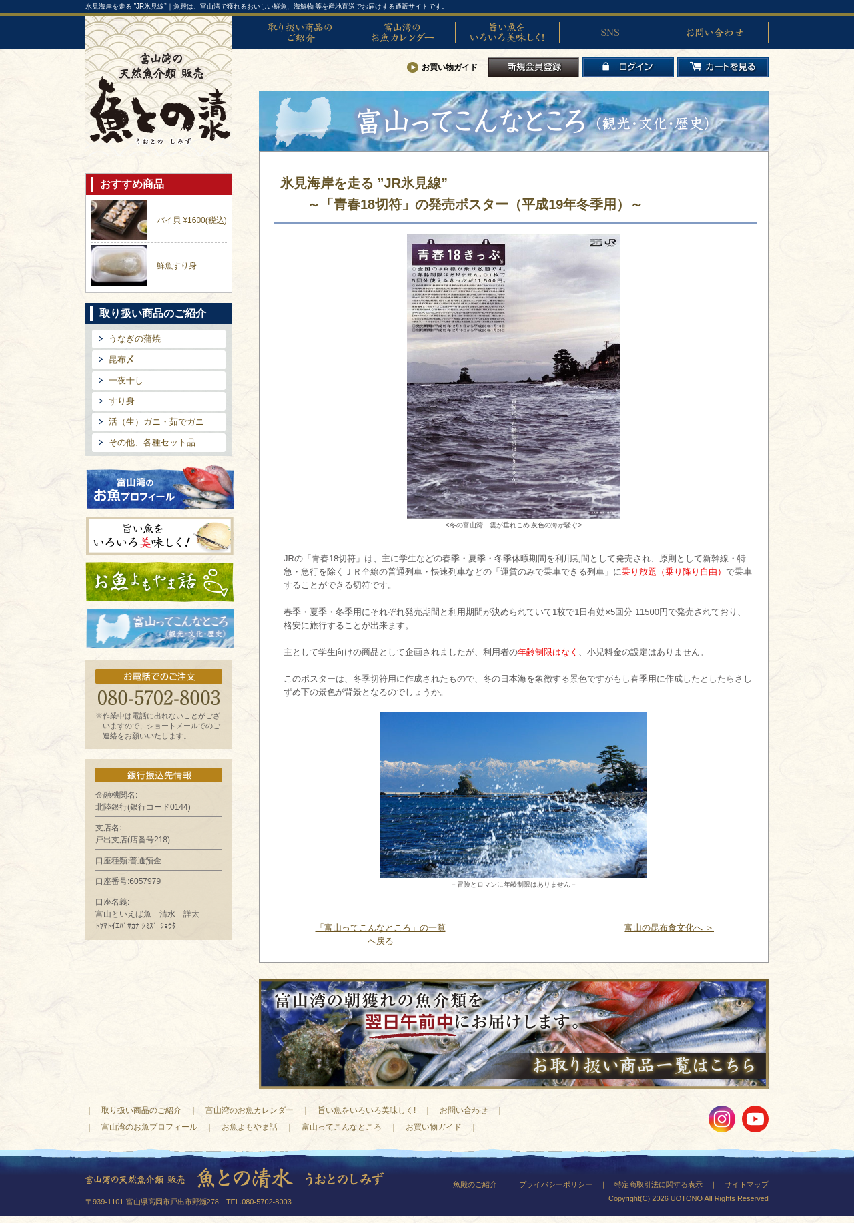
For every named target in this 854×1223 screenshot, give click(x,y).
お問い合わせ (715, 32)
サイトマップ (747, 1184)
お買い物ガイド (450, 67)
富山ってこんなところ (342, 1127)
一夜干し (126, 380)
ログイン (628, 67)
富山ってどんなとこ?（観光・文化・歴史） (160, 629)
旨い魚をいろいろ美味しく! (507, 32)
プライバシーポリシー (555, 1184)
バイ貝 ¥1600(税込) (192, 220)
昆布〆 (122, 359)
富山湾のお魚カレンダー (404, 32)
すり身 (122, 401)
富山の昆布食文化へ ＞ (669, 928)
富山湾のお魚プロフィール (160, 486)
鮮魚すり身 (177, 265)
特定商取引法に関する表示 (658, 1184)
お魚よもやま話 (159, 582)
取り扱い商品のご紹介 (300, 32)
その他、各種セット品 (152, 442)
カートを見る (723, 67)
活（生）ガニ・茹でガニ (156, 422)
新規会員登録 (533, 67)
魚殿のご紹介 (475, 1184)
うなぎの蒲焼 (135, 339)
